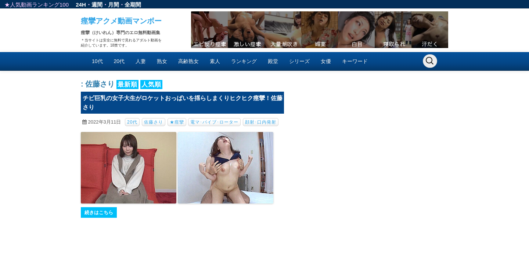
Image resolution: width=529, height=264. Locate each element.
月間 (113, 4)
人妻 (141, 61)
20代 (119, 61)
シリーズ (299, 61)
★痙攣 (177, 122)
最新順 (127, 84)
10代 (97, 61)
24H (81, 4)
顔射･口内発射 (260, 122)
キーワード (355, 61)
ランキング (244, 61)
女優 (326, 61)
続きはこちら (98, 212)
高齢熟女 (188, 61)
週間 (96, 4)
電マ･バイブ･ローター (214, 122)
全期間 (133, 4)
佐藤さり (153, 122)
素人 (215, 61)
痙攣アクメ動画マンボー (121, 21)
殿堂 (273, 61)
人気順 (151, 84)
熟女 (162, 61)
